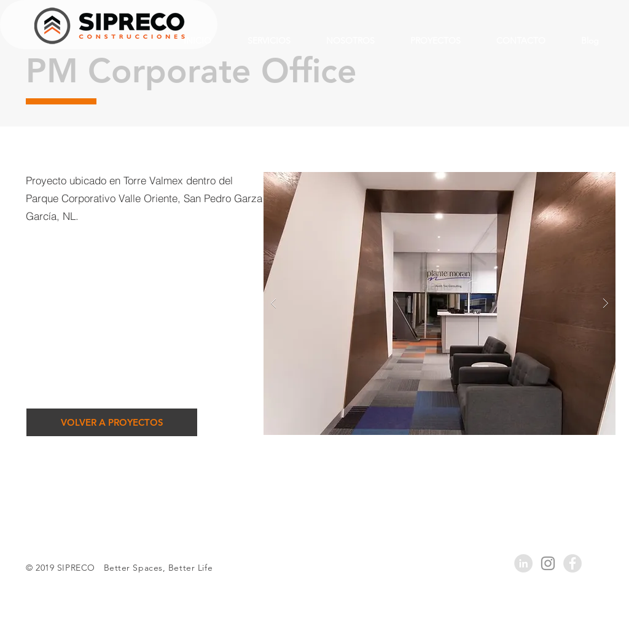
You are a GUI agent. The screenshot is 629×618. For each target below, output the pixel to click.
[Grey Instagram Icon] (548, 563)
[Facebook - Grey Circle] (572, 563)
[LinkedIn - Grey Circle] (523, 563)
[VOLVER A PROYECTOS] (111, 422)
